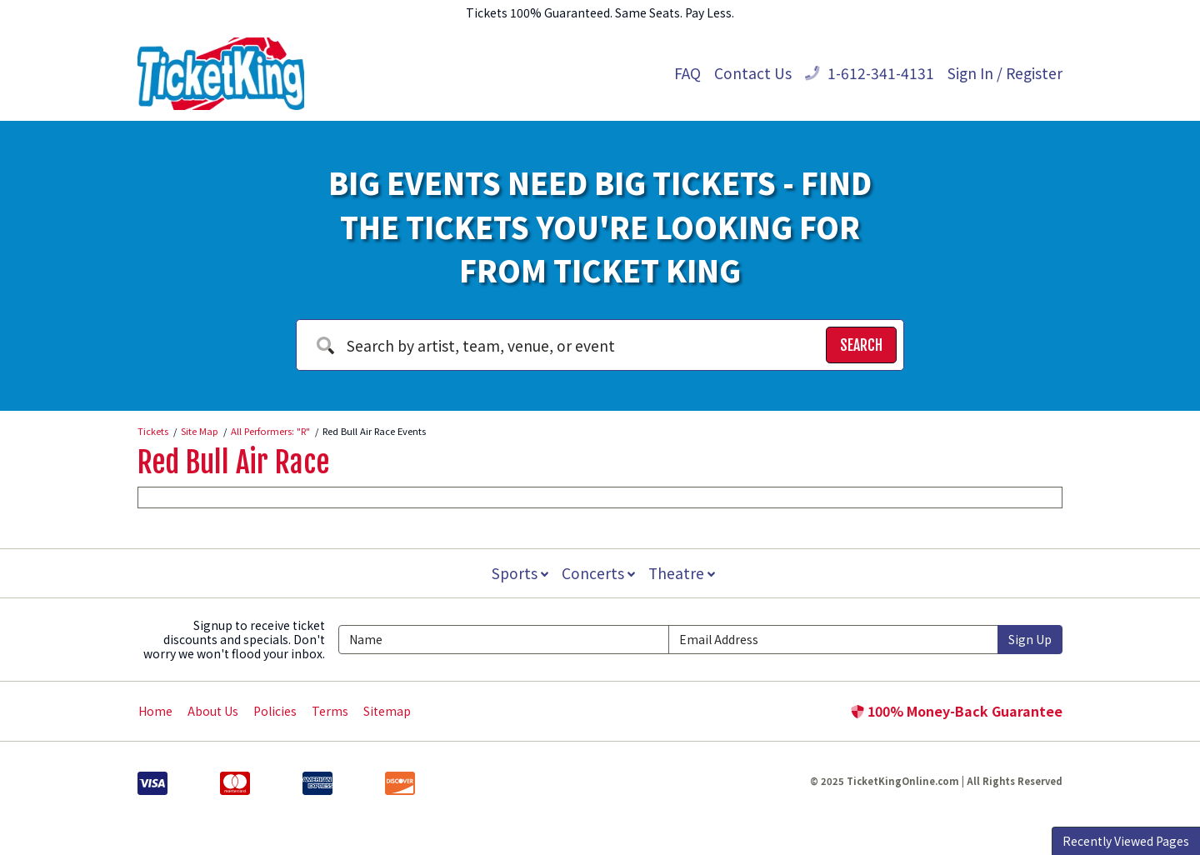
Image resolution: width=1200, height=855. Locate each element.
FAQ (687, 72)
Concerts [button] (598, 572)
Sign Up (1030, 639)
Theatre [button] (683, 572)
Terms (330, 710)
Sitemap (387, 710)
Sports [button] (518, 572)
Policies (275, 710)
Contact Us (753, 72)
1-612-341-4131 (869, 72)
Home (155, 710)
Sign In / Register (1005, 72)
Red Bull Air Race (233, 462)
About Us (213, 710)
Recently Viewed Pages (1125, 840)
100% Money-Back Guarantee (956, 711)
